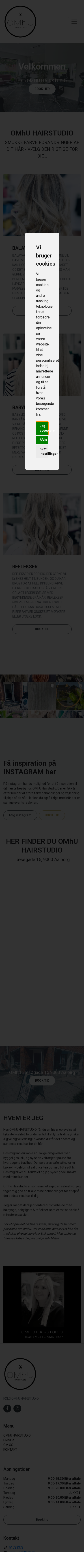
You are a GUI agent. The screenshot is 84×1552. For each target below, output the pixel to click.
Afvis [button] (43, 440)
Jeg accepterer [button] (44, 428)
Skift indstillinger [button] (44, 451)
